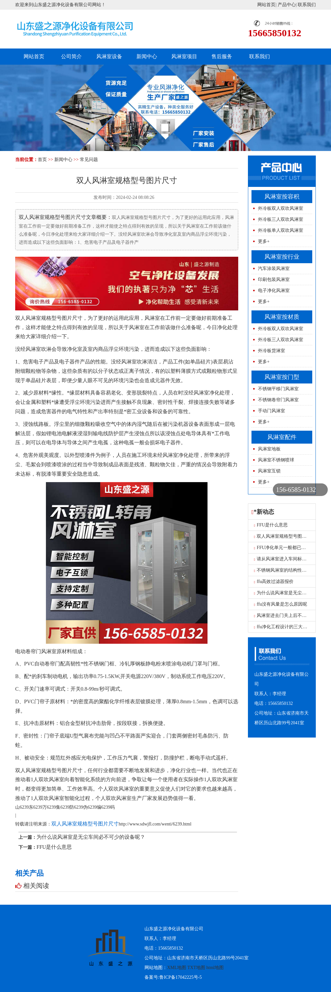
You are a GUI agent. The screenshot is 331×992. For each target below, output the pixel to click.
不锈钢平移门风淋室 (278, 388)
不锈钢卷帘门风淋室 (278, 399)
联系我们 (307, 4)
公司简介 (71, 56)
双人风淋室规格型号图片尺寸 (85, 823)
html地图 (215, 967)
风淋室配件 (281, 437)
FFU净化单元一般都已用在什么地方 (291, 547)
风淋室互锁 (269, 471)
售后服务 (221, 56)
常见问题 (89, 159)
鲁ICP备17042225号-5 (180, 977)
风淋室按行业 (281, 256)
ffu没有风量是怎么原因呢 (280, 604)
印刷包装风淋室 (274, 279)
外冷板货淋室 (271, 350)
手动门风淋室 (271, 410)
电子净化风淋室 (274, 290)
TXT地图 (196, 967)
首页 (42, 159)
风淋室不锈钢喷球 (276, 460)
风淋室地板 (269, 449)
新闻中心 (146, 56)
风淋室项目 (184, 56)
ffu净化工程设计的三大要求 (283, 626)
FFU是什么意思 (54, 847)
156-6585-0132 (296, 489)
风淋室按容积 (281, 196)
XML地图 (176, 967)
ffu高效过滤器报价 (274, 581)
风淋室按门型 (281, 377)
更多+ (264, 241)
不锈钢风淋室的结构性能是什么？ (289, 570)
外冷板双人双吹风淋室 (280, 208)
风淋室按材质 (281, 317)
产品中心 (287, 4)
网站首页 (266, 4)
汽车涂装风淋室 (274, 268)
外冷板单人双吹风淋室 (280, 230)
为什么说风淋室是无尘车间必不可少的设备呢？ (91, 837)
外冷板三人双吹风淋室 (280, 219)
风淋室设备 (109, 56)
